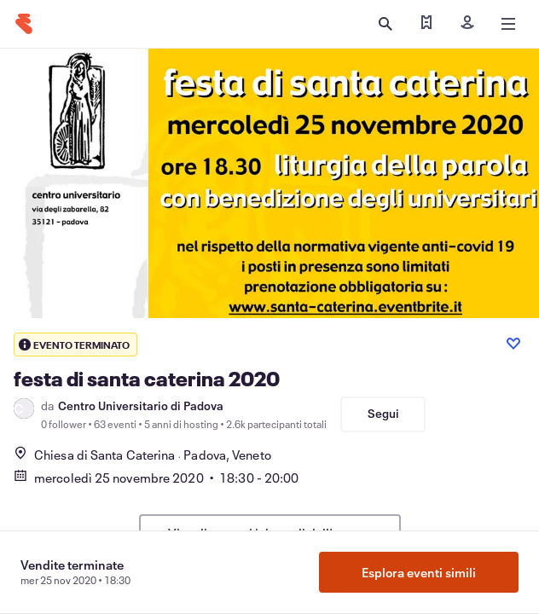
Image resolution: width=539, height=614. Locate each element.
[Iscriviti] (467, 24)
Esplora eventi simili (419, 572)
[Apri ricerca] (385, 24)
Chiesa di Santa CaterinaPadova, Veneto (142, 454)
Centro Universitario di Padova (140, 406)
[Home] (24, 24)
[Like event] (513, 344)
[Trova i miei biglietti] (426, 24)
